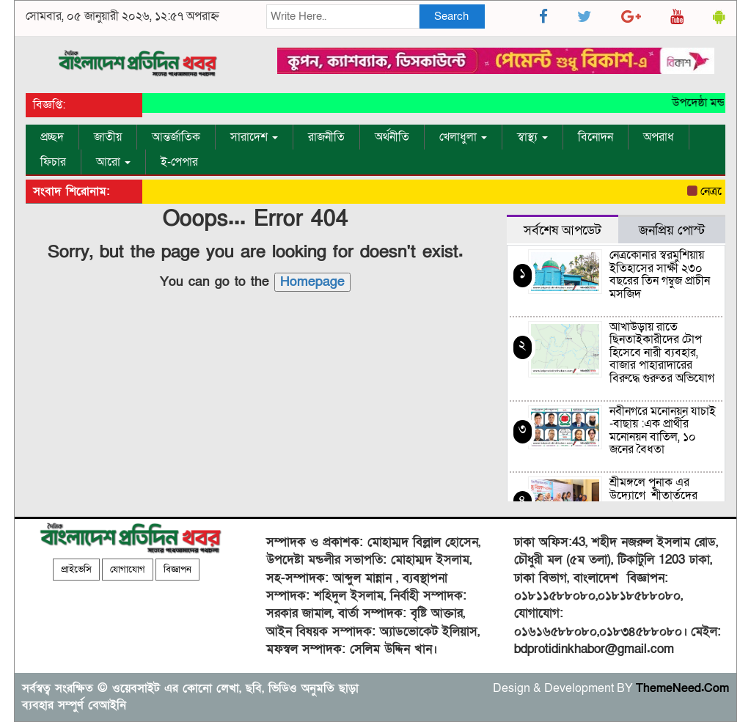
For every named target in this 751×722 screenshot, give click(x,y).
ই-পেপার (179, 162)
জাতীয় (108, 137)
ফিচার (53, 162)
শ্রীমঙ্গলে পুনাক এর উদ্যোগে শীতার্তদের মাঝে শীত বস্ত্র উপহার (655, 495)
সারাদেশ (254, 137)
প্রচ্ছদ (52, 137)
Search (451, 16)
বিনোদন (595, 137)
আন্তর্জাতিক (176, 137)
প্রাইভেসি (76, 569)
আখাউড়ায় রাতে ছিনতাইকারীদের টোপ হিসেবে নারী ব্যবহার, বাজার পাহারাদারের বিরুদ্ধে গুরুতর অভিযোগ (661, 352)
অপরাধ (658, 137)
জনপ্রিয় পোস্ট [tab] (672, 230)
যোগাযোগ (127, 569)
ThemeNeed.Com (682, 688)
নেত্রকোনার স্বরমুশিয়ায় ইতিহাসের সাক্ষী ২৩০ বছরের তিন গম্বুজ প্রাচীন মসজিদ (659, 274)
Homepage (312, 281)
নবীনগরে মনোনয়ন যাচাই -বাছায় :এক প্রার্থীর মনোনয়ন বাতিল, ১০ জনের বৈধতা (662, 430)
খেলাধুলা (463, 137)
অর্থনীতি (392, 137)
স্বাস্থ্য (532, 137)
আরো (113, 162)
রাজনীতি (326, 137)
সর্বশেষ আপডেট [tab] (562, 230)
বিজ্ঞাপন (177, 569)
